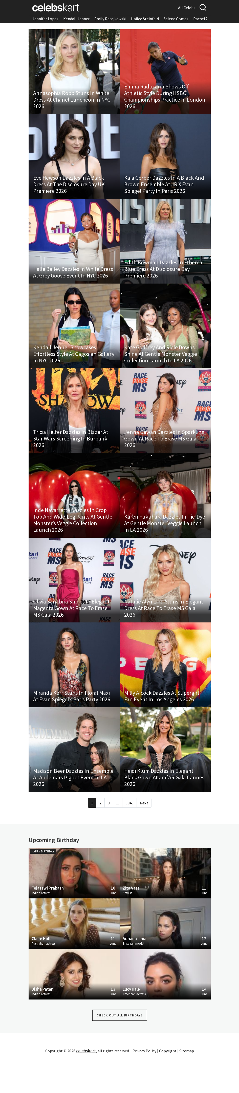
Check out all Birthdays (120, 1049)
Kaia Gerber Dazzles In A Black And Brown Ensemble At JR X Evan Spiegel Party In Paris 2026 (165, 191)
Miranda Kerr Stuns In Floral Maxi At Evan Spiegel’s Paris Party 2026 (72, 725)
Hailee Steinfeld (145, 18)
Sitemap (186, 1084)
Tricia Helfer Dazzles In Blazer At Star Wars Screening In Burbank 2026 (71, 457)
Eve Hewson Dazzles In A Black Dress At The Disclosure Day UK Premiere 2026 (69, 191)
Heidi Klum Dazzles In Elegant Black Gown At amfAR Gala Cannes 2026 (165, 810)
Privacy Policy (144, 1084)
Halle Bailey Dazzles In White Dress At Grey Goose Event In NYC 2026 (74, 283)
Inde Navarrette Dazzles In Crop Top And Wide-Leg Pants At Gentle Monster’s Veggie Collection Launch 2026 (73, 542)
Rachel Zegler (205, 18)
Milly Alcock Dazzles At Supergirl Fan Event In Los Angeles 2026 (162, 725)
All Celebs (186, 7)
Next (144, 836)
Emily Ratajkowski (110, 18)
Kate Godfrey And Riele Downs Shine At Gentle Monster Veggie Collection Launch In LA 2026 (161, 368)
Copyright (168, 1084)
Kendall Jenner (76, 18)
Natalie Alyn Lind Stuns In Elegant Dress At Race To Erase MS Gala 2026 (164, 633)
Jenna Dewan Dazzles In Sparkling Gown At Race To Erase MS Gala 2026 (165, 457)
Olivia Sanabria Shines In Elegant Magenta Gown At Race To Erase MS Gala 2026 (72, 633)
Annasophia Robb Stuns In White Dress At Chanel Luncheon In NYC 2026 (72, 103)
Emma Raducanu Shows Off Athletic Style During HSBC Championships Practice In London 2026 (157, 99)
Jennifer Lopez (45, 18)
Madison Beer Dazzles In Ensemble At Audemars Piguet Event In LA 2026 (74, 810)
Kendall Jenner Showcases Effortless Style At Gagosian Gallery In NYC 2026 (65, 368)
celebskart (86, 1084)
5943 (129, 836)
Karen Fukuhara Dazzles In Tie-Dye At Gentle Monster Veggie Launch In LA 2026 (165, 545)
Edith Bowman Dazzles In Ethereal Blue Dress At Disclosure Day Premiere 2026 (164, 280)
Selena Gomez (176, 18)
